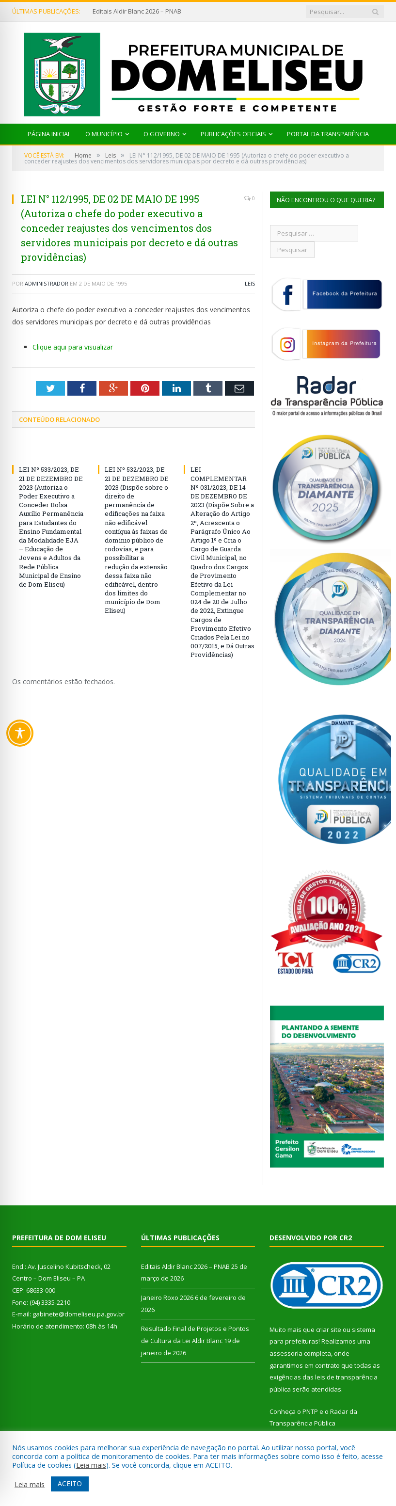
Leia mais (91, 1465)
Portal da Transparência (328, 133)
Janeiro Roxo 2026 (167, 1297)
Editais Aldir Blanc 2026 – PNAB (137, 11)
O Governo (161, 133)
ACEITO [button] (70, 1483)
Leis (250, 283)
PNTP (310, 1411)
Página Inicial (49, 133)
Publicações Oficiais (233, 133)
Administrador (46, 283)
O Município (104, 133)
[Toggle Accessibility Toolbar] (19, 733)
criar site (328, 1329)
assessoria (285, 1353)
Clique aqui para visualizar (72, 347)
